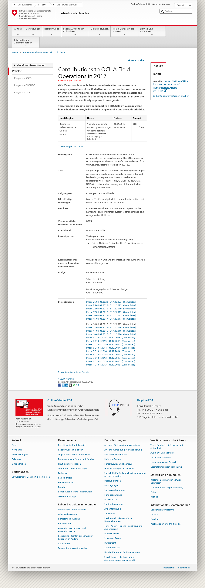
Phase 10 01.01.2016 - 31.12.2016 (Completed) (111, 334)
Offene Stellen (19, 464)
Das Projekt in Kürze (72, 146)
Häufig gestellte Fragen (69, 464)
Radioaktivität (65, 478)
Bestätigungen (111, 485)
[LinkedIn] (67, 384)
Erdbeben (63, 473)
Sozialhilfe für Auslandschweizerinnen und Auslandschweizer (125, 475)
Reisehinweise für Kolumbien (72, 445)
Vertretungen (33, 31)
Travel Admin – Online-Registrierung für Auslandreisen (123, 527)
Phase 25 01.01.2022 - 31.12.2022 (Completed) (111, 305)
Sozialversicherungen (114, 490)
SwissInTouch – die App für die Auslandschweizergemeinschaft (119, 558)
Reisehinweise (51, 31)
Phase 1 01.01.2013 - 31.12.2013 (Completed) (110, 364)
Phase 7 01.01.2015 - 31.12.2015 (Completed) (110, 344)
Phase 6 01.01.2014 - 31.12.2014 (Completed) (110, 347)
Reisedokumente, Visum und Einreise (76, 459)
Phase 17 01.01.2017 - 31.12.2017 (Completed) (111, 312)
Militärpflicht (110, 499)
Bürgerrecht (110, 543)
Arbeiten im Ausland (68, 514)
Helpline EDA (145, 400)
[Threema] (70, 384)
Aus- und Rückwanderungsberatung (122, 445)
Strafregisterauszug (113, 504)
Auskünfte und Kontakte (162, 453)
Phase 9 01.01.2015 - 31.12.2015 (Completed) (110, 337)
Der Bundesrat (25, 5)
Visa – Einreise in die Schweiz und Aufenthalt (166, 447)
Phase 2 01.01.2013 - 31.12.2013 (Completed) (110, 361)
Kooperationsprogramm (162, 510)
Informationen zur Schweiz (163, 462)
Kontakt (157, 65)
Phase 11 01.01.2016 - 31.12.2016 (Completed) (111, 331)
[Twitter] (63, 384)
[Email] (77, 384)
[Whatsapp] (74, 384)
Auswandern (64, 543)
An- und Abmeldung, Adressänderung (123, 450)
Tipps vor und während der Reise (74, 454)
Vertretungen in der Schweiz (72, 509)
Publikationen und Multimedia (165, 524)
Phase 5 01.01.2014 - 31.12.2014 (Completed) (110, 351)
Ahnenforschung (112, 509)
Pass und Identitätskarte (115, 454)
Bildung (154, 497)
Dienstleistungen (99, 31)
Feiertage (16, 459)
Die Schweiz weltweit (67, 5)
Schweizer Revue (112, 538)
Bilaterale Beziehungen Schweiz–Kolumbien (166, 481)
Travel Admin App (67, 496)
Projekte (154, 519)
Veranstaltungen (20, 454)
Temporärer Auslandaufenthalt (73, 548)
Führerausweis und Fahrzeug (118, 464)
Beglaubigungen (112, 481)
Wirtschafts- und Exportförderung (166, 487)
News (14, 445)
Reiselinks (62, 487)
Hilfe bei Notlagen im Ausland (119, 468)
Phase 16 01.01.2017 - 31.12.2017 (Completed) (111, 315)
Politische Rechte (112, 459)
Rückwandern (65, 523)
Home (15, 52)
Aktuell (18, 31)
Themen (154, 515)
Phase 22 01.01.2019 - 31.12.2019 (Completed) (111, 308)
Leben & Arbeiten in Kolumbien (75, 31)
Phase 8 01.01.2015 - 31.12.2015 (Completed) (110, 341)
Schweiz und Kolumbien (152, 31)
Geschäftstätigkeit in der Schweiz (166, 467)
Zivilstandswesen (112, 548)
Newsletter (17, 450)
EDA (44, 5)
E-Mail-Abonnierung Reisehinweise (75, 492)
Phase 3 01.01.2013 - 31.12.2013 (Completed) (110, 358)
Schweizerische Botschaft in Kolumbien (31, 477)
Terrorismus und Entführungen (73, 468)
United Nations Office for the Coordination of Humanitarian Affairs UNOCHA (170, 86)
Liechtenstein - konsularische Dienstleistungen (118, 520)
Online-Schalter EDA (59, 400)
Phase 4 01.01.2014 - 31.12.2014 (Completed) (110, 354)
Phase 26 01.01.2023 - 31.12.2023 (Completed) (111, 302)
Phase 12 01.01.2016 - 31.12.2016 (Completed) (111, 327)
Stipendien (109, 513)
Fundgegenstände (113, 495)
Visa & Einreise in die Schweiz (124, 31)
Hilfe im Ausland (66, 482)
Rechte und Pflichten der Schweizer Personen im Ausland (75, 537)
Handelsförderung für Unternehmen (122, 552)
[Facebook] (60, 384)
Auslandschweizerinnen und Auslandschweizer (72, 530)
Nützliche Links (111, 534)
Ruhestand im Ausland (69, 519)
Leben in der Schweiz (160, 458)
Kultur (153, 492)
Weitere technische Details (74, 372)
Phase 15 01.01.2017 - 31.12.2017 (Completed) (111, 319)
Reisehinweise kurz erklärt (70, 450)
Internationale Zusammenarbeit (25, 43)
